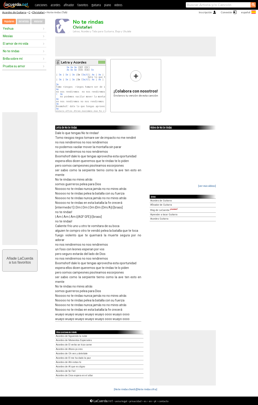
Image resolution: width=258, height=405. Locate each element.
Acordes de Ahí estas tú (68, 362)
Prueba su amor (14, 66)
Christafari (38, 12)
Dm (68, 67)
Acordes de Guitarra (14, 12)
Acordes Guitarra (159, 218)
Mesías (8, 36)
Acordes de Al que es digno (70, 366)
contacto (163, 401)
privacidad (135, 401)
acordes (55, 5)
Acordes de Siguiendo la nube (71, 336)
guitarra (96, 5)
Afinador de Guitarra (161, 204)
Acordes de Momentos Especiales (74, 340)
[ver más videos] (207, 185)
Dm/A (85, 74)
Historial (38, 21)
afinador (69, 5)
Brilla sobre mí (13, 58)
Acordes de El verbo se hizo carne (74, 344)
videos (118, 5)
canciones (41, 5)
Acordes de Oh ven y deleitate (72, 353)
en (150, 401)
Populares (9, 21)
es (145, 401)
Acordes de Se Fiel (65, 371)
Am (68, 69)
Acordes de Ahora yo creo (69, 349)
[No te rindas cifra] (147, 389)
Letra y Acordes (74, 62)
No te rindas (11, 51)
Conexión (226, 12)
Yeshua (8, 28)
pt (155, 401)
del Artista (24, 21)
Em (92, 69)
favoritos (82, 5)
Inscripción (205, 12)
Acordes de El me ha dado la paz (73, 358)
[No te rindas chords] (125, 389)
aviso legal (121, 401)
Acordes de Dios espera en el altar (74, 375)
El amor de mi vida (15, 43)
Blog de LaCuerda (164, 210)
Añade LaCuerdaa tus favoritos (20, 260)
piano (107, 5)
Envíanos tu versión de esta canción (136, 83)
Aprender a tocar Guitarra (163, 214)
